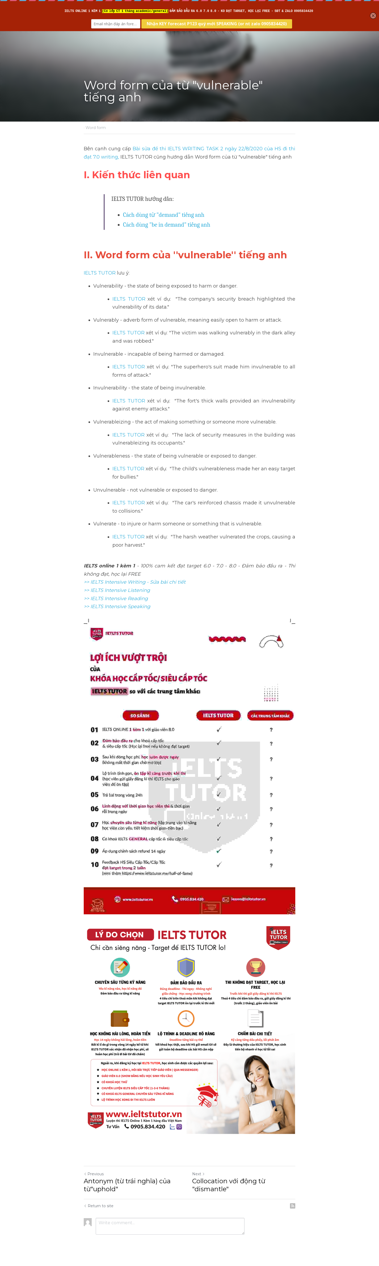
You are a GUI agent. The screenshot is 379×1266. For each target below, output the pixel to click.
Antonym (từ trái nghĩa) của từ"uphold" (127, 1185)
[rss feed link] (292, 1206)
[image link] (189, 1028)
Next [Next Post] (198, 1174)
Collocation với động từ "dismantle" (228, 1185)
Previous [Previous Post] (94, 1174)
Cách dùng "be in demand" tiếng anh (166, 224)
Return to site (98, 1205)
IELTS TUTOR (100, 273)
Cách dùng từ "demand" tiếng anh (163, 214)
